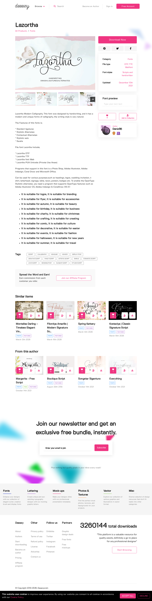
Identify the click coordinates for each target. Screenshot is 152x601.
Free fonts (66, 540)
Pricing (18, 558)
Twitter (49, 537)
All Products (21, 31)
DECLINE (144, 596)
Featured (27, 335)
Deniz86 (117, 129)
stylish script (77, 263)
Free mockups (66, 546)
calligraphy (42, 254)
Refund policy (37, 542)
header (65, 254)
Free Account (128, 6)
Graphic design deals (67, 533)
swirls (76, 258)
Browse (42, 6)
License (34, 547)
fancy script (49, 258)
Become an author (20, 551)
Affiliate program (19, 564)
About (18, 531)
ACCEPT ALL (128, 596)
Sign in (109, 6)
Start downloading (21, 543)
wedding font (46, 263)
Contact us (36, 557)
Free (25, 387)
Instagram (50, 542)
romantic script (89, 258)
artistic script (63, 258)
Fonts (32, 31)
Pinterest (50, 552)
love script (32, 263)
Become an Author (92, 6)
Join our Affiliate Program (73, 278)
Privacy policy (37, 531)
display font (76, 254)
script (30, 254)
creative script (34, 258)
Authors (18, 537)
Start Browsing (124, 550)
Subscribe (101, 447)
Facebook (50, 547)
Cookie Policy (17, 597)
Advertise (35, 552)
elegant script (61, 263)
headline (54, 254)
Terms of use (36, 537)
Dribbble (50, 531)
